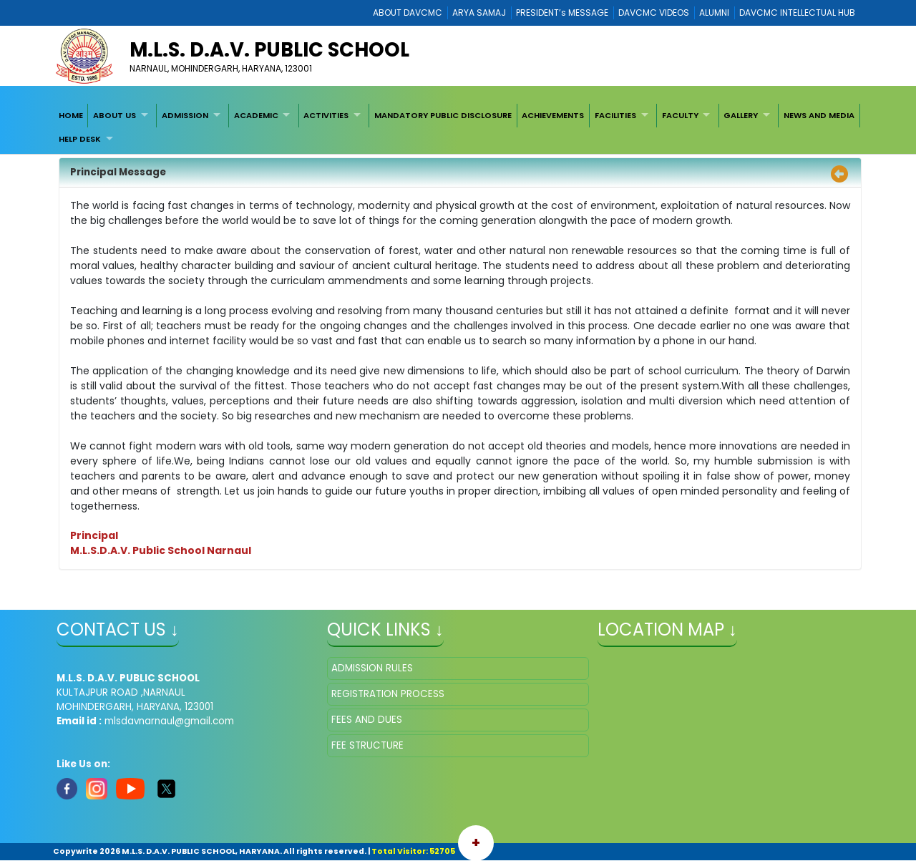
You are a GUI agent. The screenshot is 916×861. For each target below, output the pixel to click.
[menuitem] (71, 115)
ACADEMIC (256, 115)
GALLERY (740, 115)
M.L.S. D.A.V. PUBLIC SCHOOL (269, 50)
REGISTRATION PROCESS (387, 694)
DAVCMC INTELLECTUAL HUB (797, 12)
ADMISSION (185, 115)
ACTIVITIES (326, 115)
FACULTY (680, 115)
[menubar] (458, 127)
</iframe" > (728, 728)
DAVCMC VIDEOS (653, 12)
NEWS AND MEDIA (819, 115)
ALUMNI (714, 12)
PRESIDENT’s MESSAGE (562, 12)
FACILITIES (615, 115)
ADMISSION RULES (372, 668)
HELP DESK (80, 139)
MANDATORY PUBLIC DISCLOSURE (443, 115)
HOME (71, 115)
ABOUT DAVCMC (407, 12)
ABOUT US (114, 115)
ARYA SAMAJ (479, 12)
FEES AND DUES (366, 719)
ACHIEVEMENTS (553, 115)
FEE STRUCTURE (367, 745)
